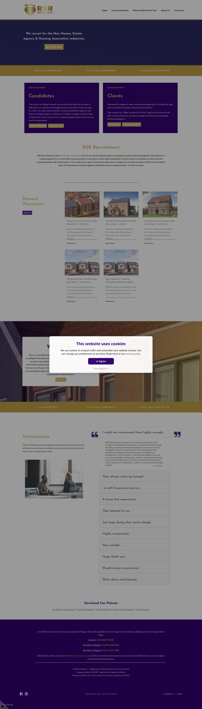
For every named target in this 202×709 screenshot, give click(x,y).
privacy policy (133, 353)
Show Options (101, 368)
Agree (101, 361)
